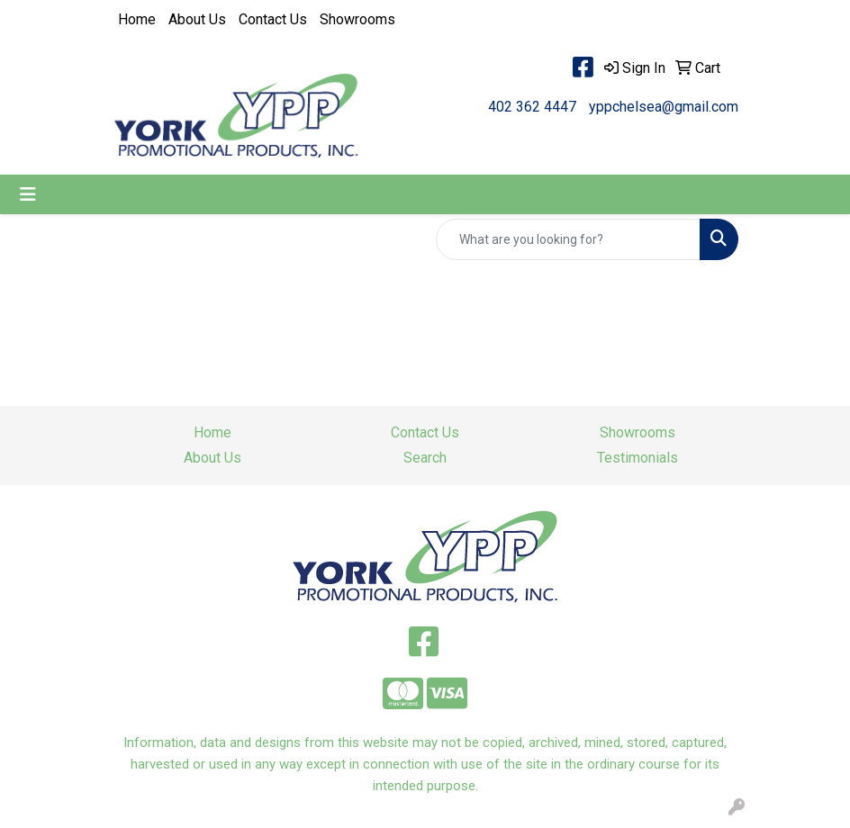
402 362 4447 (532, 106)
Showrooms (357, 19)
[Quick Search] (568, 239)
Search (425, 457)
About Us (197, 19)
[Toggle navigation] (28, 194)
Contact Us (273, 19)
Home (137, 19)
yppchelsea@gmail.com (663, 106)
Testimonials (637, 457)
